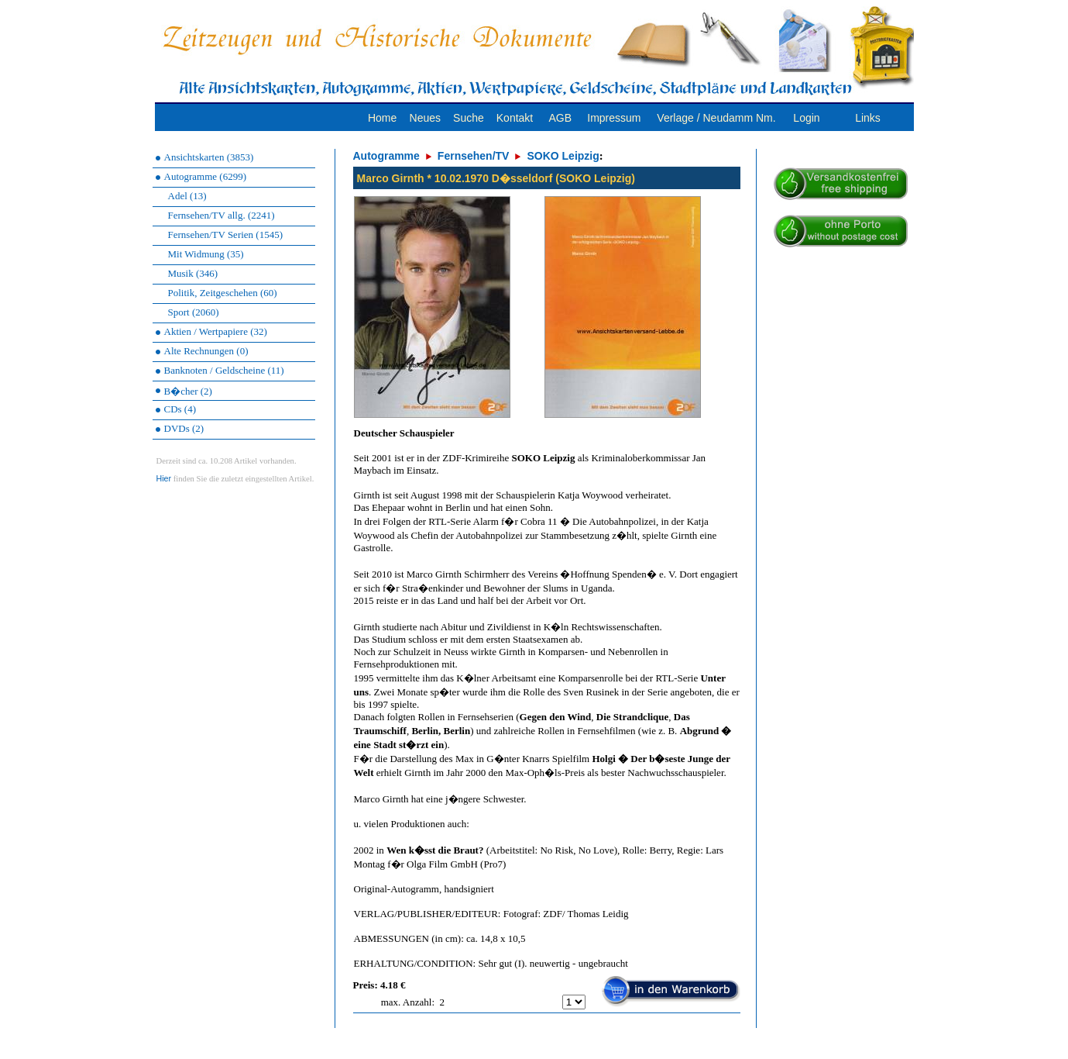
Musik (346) (193, 273)
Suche (468, 118)
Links (868, 118)
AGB (560, 118)
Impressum (613, 118)
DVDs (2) (184, 428)
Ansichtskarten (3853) (209, 157)
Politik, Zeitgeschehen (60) (222, 292)
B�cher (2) (188, 391)
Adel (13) (187, 196)
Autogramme (386, 156)
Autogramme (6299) (205, 176)
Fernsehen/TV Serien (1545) (225, 234)
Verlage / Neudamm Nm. (716, 118)
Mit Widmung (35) (206, 254)
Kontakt (514, 118)
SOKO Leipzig (563, 156)
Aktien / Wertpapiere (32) (215, 331)
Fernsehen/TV (474, 156)
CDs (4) (180, 409)
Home (382, 118)
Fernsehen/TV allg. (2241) (221, 215)
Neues (425, 118)
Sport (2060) (193, 312)
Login (806, 118)
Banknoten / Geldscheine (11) (224, 370)
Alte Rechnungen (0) (206, 351)
